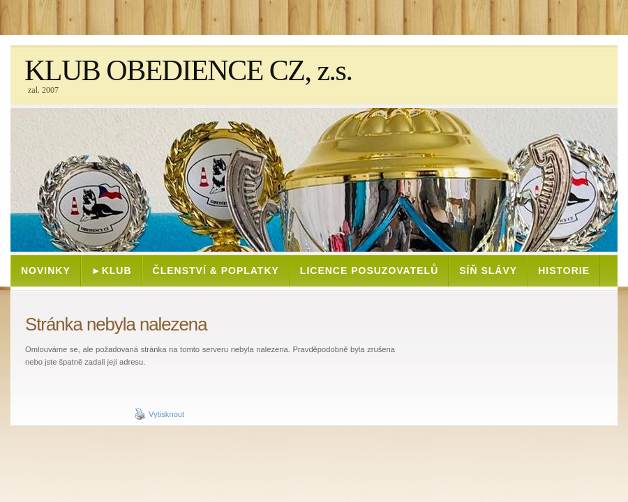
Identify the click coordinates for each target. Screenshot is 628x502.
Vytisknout (159, 414)
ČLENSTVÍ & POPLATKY (216, 270)
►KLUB (111, 270)
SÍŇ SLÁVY (488, 270)
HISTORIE (564, 270)
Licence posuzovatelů (369, 270)
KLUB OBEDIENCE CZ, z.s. (188, 70)
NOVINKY (45, 270)
